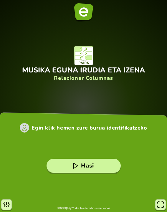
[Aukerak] (6, 204)
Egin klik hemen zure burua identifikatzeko (89, 127)
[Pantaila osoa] (160, 204)
